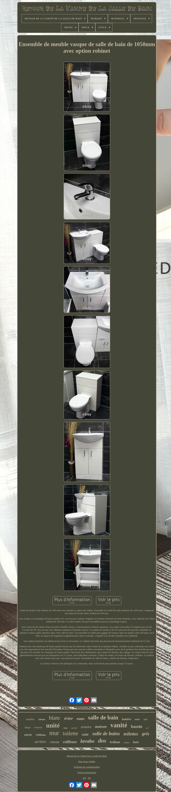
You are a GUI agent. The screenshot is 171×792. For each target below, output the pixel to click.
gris (145, 733)
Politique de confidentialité (87, 767)
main (80, 719)
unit (145, 719)
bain (136, 742)
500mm (41, 719)
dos (102, 740)
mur (54, 733)
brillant (115, 742)
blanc (55, 718)
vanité (118, 725)
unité (53, 725)
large (27, 727)
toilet (137, 719)
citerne (54, 742)
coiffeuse (70, 742)
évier (68, 718)
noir (147, 728)
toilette (70, 733)
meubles (30, 719)
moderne (38, 727)
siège (65, 728)
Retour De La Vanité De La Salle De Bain (87, 756)
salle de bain (103, 717)
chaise (126, 742)
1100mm (41, 734)
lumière (126, 719)
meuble (74, 728)
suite (85, 734)
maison (101, 726)
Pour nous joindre (86, 761)
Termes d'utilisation (86, 772)
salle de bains (106, 733)
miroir (28, 734)
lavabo (87, 741)
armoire (86, 727)
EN (84, 778)
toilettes (131, 733)
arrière (40, 741)
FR (89, 778)
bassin (136, 726)
